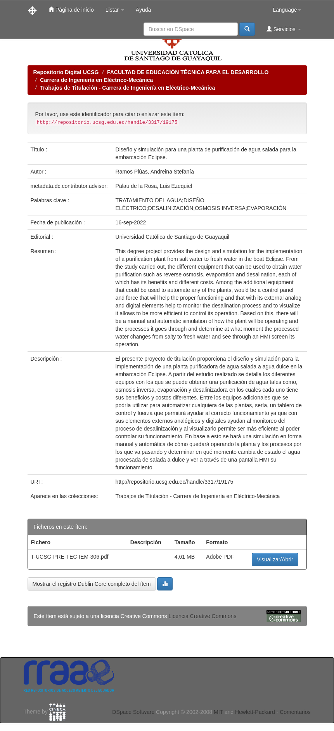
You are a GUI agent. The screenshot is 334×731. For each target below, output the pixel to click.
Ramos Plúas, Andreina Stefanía (155, 171)
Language (287, 10)
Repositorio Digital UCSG (66, 72)
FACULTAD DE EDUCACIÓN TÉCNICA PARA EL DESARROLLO (187, 72)
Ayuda (143, 10)
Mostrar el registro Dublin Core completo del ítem (92, 584)
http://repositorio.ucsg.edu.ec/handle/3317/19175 (175, 482)
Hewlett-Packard (255, 712)
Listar (115, 10)
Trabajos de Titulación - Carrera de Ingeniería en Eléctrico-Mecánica (127, 88)
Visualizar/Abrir (275, 559)
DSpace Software (133, 712)
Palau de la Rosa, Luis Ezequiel (154, 186)
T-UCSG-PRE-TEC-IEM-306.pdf (70, 557)
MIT (218, 712)
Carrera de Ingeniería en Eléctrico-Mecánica (96, 80)
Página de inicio (71, 9)
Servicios (284, 29)
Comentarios (295, 712)
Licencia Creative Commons (202, 616)
